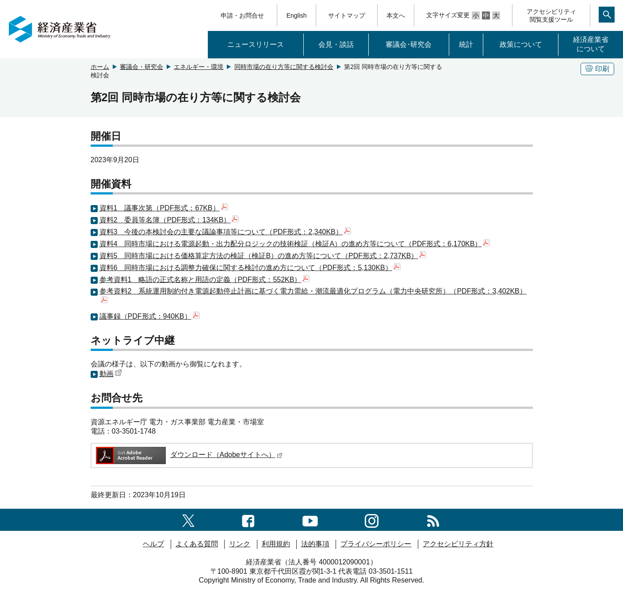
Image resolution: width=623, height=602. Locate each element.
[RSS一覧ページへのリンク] (433, 519)
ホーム (100, 66)
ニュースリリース (255, 44)
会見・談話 (336, 44)
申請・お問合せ (242, 15)
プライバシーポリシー (375, 544)
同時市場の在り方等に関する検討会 (283, 66)
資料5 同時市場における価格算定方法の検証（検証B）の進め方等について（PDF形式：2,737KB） (263, 255)
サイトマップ (346, 15)
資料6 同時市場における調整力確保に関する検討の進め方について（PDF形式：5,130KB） (250, 267)
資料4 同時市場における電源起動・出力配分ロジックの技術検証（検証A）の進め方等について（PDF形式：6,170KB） (294, 244)
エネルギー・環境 (198, 66)
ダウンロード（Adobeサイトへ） (189, 454)
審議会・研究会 (141, 66)
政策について (521, 44)
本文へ (395, 15)
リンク (239, 544)
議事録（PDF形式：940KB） (149, 316)
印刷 (597, 68)
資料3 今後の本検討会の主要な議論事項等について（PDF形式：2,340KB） (225, 232)
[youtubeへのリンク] (310, 519)
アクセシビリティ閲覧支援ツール (551, 15)
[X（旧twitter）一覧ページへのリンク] (188, 519)
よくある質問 (197, 544)
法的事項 (315, 544)
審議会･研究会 (409, 44)
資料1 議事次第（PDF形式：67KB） (163, 208)
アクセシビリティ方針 (458, 544)
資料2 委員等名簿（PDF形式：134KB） (169, 220)
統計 (466, 44)
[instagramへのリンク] (371, 519)
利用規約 (276, 544)
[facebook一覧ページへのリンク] (248, 519)
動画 (110, 373)
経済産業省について (590, 44)
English (297, 15)
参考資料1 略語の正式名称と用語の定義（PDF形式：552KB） (204, 279)
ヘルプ (153, 544)
